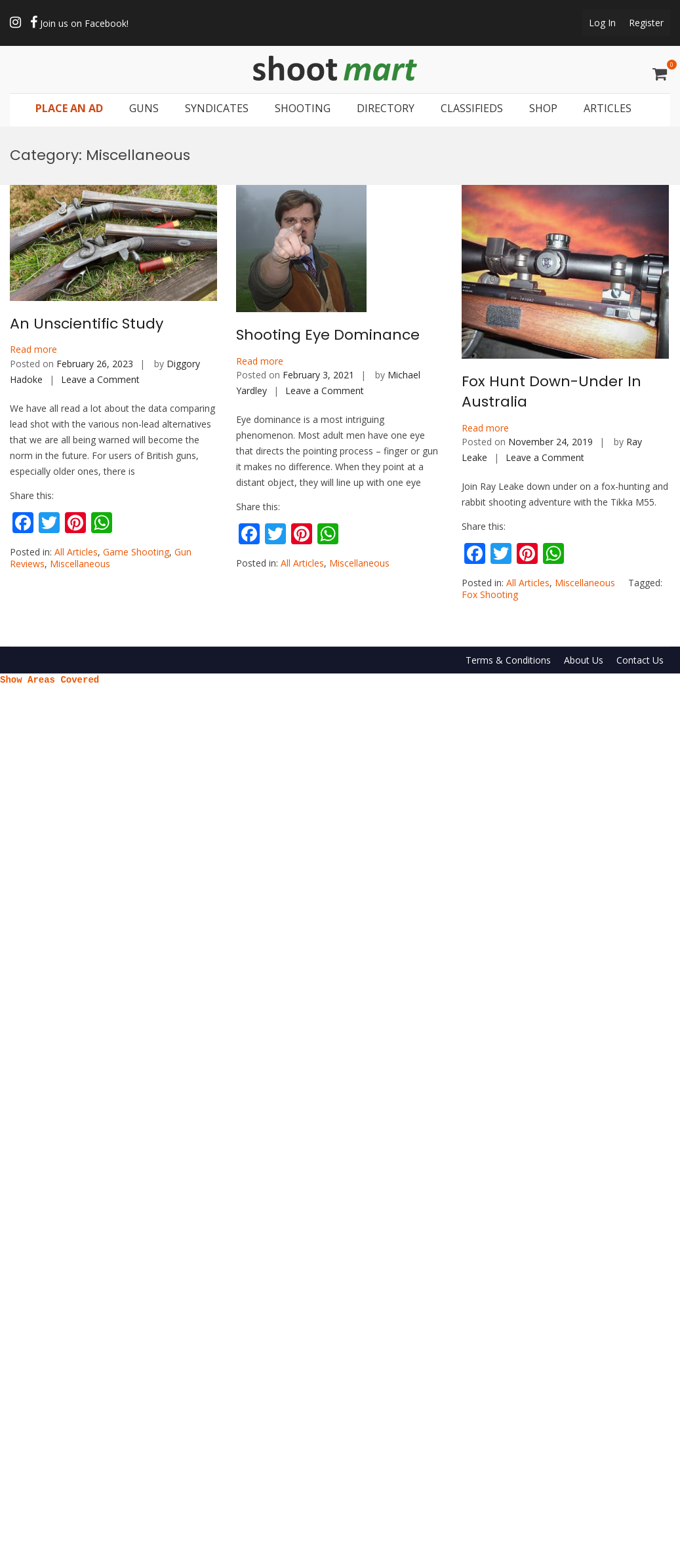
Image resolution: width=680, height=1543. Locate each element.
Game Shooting (136, 552)
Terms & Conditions (508, 660)
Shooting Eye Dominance (328, 335)
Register (646, 22)
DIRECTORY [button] (385, 109)
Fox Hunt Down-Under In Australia (551, 391)
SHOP (543, 109)
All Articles (76, 552)
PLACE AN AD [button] (69, 109)
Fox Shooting (490, 594)
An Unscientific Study (86, 323)
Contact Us (640, 660)
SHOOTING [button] (302, 109)
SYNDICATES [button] (217, 109)
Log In (602, 22)
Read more (33, 349)
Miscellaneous (80, 563)
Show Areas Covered (49, 679)
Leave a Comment (100, 379)
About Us (583, 660)
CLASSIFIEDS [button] (472, 109)
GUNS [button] (144, 109)
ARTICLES (607, 109)
